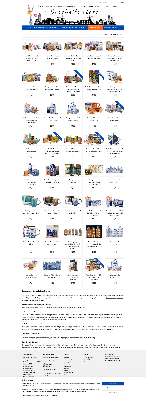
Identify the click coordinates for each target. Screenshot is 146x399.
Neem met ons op (51, 357)
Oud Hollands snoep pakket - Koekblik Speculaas (93, 57)
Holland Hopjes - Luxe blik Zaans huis (73, 181)
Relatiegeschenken (95, 28)
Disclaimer (67, 370)
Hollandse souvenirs (41, 28)
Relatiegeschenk (89, 357)
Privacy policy (68, 366)
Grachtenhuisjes (54, 28)
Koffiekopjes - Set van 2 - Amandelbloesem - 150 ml (31, 212)
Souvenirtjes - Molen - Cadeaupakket (114, 119)
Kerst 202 (87, 360)
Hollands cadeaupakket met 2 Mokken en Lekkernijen (73, 277)
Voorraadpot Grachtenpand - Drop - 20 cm (52, 119)
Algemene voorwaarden (71, 364)
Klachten (66, 368)
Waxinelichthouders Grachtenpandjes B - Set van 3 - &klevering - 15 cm (94, 244)
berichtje (52, 347)
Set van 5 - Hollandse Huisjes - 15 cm (114, 181)
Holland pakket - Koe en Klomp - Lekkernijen (52, 57)
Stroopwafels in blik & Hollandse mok (93, 119)
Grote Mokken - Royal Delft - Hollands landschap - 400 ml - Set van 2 (114, 213)
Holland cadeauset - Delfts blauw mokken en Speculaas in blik (31, 120)
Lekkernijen (64, 28)
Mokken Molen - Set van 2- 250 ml (31, 243)
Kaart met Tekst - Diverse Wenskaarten (52, 276)
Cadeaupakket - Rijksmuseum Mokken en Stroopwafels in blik (114, 89)
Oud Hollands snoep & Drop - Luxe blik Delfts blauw (52, 181)
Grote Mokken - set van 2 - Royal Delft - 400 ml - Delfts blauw (94, 213)
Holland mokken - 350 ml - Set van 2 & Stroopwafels (94, 150)
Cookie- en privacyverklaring (48, 395)
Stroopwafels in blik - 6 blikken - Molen (73, 119)
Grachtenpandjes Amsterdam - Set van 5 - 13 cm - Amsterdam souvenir (73, 245)
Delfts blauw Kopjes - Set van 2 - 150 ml (73, 212)
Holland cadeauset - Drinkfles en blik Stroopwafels (31, 182)
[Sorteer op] (116, 34)
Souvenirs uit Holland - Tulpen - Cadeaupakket (31, 88)
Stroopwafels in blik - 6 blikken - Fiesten (115, 276)
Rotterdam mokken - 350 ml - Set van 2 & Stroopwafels (93, 277)
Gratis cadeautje (28, 368)
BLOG (44, 373)
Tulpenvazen (73, 28)
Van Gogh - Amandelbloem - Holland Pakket (31, 150)
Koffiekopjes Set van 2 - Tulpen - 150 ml (52, 212)
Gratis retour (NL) (28, 366)
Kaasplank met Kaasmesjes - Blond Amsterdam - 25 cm (94, 182)
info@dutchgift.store (49, 369)
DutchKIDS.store (68, 372)
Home (30, 28)
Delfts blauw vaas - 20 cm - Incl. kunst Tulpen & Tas (93, 88)
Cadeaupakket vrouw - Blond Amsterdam (31, 276)
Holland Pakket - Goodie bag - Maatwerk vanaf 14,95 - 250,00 (31, 58)
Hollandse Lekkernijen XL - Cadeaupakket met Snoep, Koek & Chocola (115, 58)
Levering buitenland (69, 362)
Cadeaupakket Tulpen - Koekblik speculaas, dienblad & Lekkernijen (73, 89)
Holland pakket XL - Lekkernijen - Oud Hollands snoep (73, 58)
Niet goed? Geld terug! (29, 372)
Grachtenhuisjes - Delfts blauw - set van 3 (52, 243)
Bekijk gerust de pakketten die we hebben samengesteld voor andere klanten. (60, 307)
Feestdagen (82, 28)
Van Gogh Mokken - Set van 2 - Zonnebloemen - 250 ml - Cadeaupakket (52, 151)
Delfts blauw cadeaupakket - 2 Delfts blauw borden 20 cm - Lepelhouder (114, 151)
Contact (66, 374)
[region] (61, 389)
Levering (66, 357)
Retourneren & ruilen (70, 360)
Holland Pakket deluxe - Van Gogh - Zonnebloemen (73, 150)
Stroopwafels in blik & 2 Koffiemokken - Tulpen (52, 88)
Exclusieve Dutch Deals (111, 28)
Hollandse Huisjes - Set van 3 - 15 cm (114, 243)
